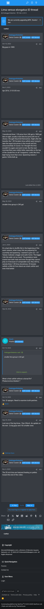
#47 (40, 348)
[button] (3, 3)
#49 (40, 420)
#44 (40, 201)
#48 (40, 397)
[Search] (40, 3)
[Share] (36, 44)
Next (30, 505)
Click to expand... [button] (22, 372)
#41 (40, 44)
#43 (40, 131)
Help (35, 595)
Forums (3, 566)
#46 (40, 309)
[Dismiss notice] (40, 20)
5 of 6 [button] (22, 505)
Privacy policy (27, 595)
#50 (40, 469)
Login (3, 581)
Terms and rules (16, 595)
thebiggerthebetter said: (12, 352)
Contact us (5, 570)
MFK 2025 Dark (8, 591)
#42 (40, 88)
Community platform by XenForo (21, 604)
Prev (14, 505)
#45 (40, 245)
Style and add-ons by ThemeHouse (13, 606)
